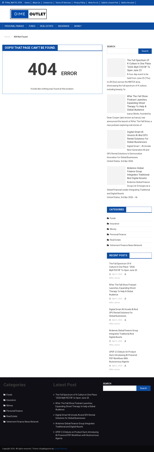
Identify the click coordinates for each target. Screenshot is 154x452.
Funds (32, 26)
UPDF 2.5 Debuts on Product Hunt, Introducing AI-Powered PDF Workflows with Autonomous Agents (123, 357)
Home (27, 3)
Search (111, 46)
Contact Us (47, 3)
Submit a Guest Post (109, 3)
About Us (36, 3)
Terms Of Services (63, 3)
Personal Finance (14, 26)
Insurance (63, 26)
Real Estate (46, 26)
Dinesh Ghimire (60, 449)
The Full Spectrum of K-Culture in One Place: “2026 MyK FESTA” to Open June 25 (139, 65)
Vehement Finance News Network (126, 245)
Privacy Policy (79, 3)
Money (78, 26)
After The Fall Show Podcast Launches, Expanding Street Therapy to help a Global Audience (137, 103)
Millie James (114, 278)
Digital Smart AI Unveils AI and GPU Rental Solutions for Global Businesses (137, 137)
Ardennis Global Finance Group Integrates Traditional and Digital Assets (138, 173)
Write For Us (93, 3)
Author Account (127, 3)
